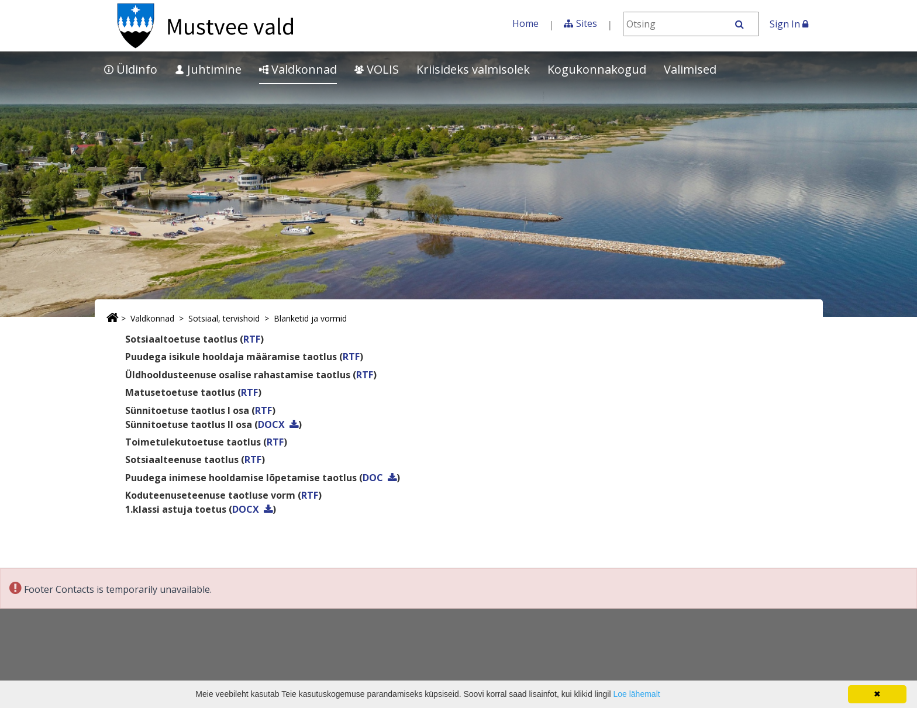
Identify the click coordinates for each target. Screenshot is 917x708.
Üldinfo (130, 69)
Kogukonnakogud (596, 69)
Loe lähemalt (636, 694)
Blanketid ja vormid (310, 318)
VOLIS (376, 69)
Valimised (690, 69)
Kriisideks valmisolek (473, 69)
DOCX (271, 424)
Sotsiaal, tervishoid (224, 318)
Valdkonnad (298, 69)
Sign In (789, 24)
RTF (251, 339)
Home (525, 23)
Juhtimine (208, 69)
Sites (586, 23)
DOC (373, 477)
